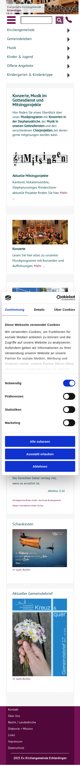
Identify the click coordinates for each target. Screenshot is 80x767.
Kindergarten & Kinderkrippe (30, 74)
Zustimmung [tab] (14, 309)
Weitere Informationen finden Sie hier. (28, 505)
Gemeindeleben (19, 38)
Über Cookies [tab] (64, 309)
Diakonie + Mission (20, 729)
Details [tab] (39, 309)
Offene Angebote (20, 65)
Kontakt (13, 709)
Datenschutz (16, 748)
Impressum (15, 741)
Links (11, 735)
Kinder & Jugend (20, 56)
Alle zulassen (40, 441)
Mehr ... (39, 266)
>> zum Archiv (21, 570)
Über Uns (14, 716)
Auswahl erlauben (40, 454)
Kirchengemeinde (21, 29)
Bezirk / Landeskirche (22, 722)
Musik (11, 47)
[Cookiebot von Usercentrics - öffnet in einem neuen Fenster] (57, 297)
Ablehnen (40, 466)
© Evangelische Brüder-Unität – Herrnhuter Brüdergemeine (36, 500)
